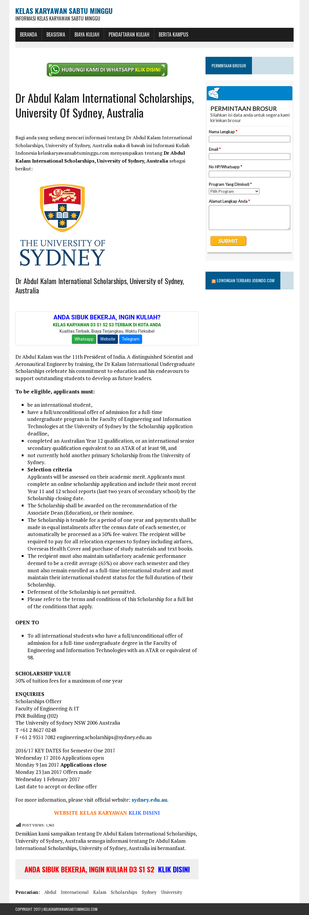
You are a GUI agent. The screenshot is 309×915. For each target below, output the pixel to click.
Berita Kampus (173, 34)
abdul (50, 892)
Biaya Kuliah (87, 34)
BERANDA (28, 34)
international (75, 892)
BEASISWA (55, 34)
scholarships (124, 892)
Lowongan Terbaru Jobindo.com (245, 280)
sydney (149, 892)
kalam (99, 892)
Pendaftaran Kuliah (129, 34)
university (171, 892)
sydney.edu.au (149, 799)
